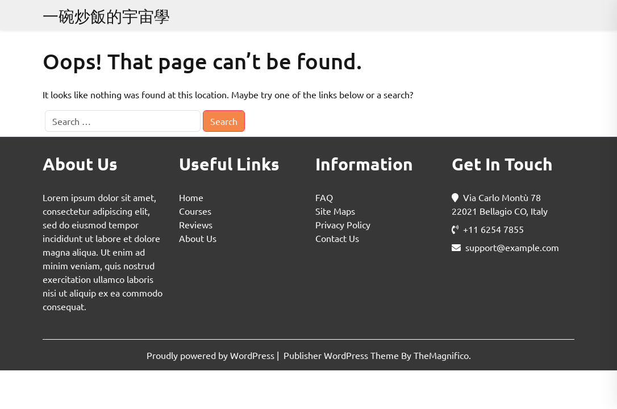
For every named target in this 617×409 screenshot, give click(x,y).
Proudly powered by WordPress (212, 355)
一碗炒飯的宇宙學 (106, 16)
